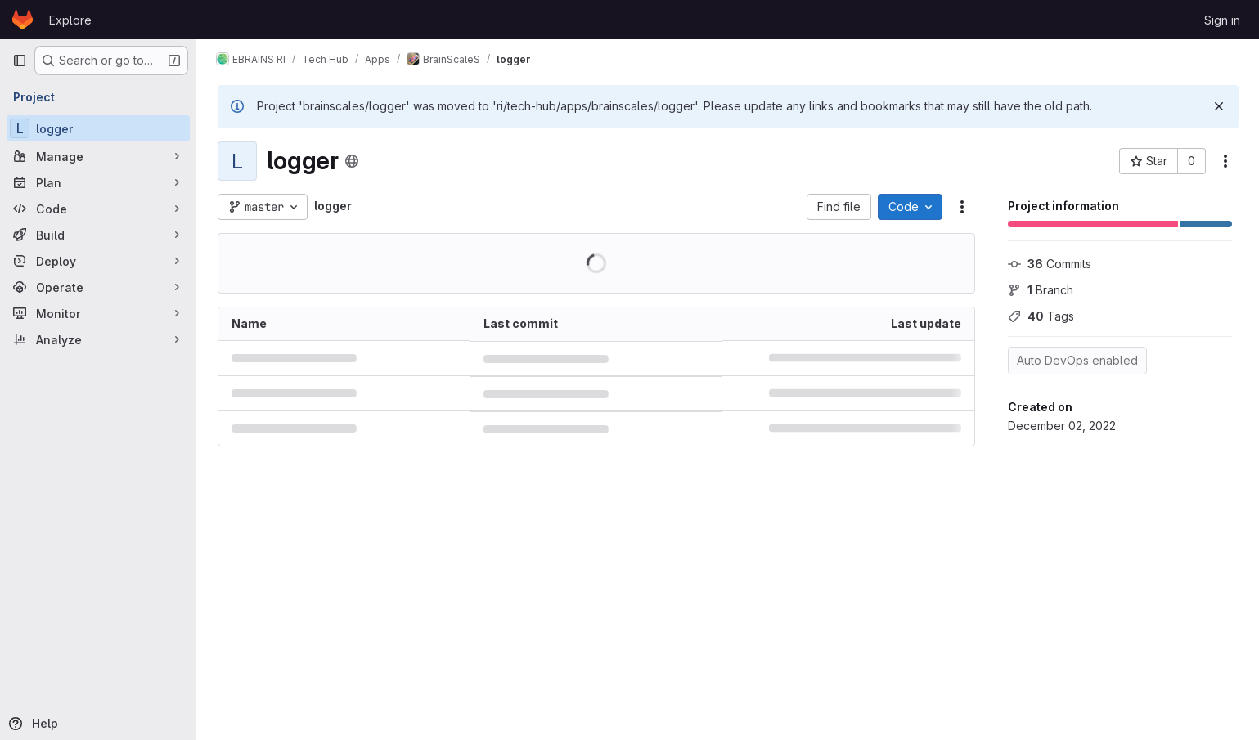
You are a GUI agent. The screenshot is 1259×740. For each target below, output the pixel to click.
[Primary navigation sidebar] (20, 60)
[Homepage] (22, 20)
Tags (1041, 316)
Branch (1040, 290)
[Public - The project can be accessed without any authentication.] (351, 161)
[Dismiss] (1219, 106)
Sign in (1222, 20)
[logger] (98, 128)
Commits (1049, 264)
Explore (70, 20)
